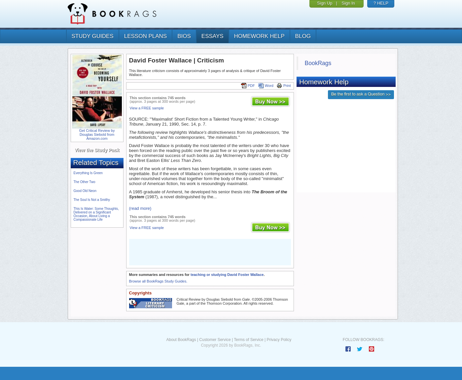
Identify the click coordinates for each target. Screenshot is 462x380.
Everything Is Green (88, 173)
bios (184, 36)
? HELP (380, 3)
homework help (259, 36)
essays (212, 36)
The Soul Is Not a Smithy (92, 200)
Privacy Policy (279, 339)
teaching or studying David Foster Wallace (227, 275)
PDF (248, 86)
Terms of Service (248, 339)
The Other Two (84, 182)
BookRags (318, 63)
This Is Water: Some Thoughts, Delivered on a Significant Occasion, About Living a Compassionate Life (96, 214)
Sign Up (324, 3)
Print (284, 86)
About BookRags (181, 339)
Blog (303, 36)
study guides (93, 36)
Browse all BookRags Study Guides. (158, 281)
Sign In (348, 3)
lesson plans (145, 36)
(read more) (140, 208)
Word (265, 86)
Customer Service (215, 339)
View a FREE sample (147, 108)
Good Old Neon (85, 191)
